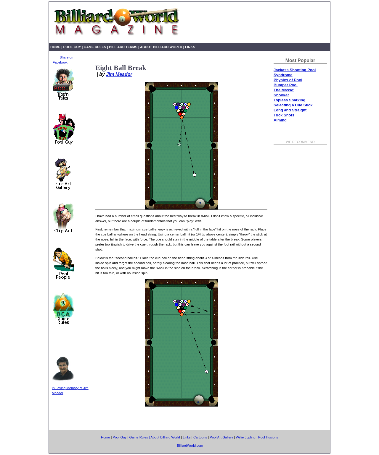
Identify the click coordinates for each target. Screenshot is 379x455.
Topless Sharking (289, 100)
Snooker (281, 95)
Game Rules (95, 47)
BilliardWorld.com (190, 445)
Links (190, 47)
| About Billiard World (160, 47)
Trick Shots (284, 115)
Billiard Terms (123, 47)
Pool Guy (72, 47)
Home (55, 47)
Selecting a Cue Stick (293, 105)
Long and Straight (290, 110)
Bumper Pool (286, 85)
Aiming (280, 120)
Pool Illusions (268, 437)
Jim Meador (119, 74)
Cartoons (200, 437)
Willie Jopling (246, 437)
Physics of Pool (288, 80)
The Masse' (284, 90)
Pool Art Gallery (221, 437)
